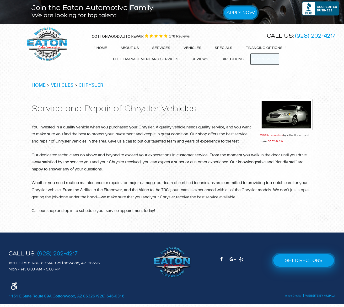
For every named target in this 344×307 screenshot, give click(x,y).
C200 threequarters (271, 138)
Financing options (264, 48)
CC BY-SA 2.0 (275, 144)
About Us (130, 48)
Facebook (225, 265)
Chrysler (91, 88)
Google (234, 265)
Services (161, 48)
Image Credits (293, 299)
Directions (230, 59)
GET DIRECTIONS (303, 263)
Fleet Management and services (143, 59)
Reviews (197, 59)
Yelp (244, 265)
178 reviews (179, 36)
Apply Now (240, 12)
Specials (223, 48)
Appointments (265, 59)
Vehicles (192, 48)
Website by (320, 298)
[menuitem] (102, 47)
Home (102, 48)
